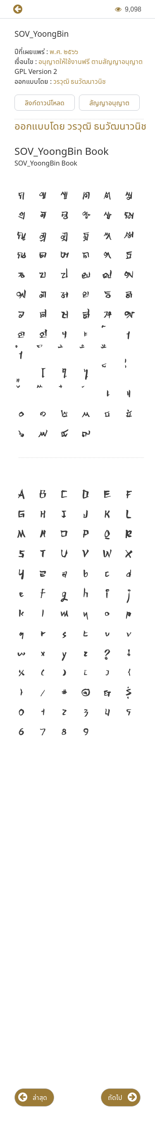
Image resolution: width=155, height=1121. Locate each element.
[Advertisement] (77, 833)
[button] (14, 9)
